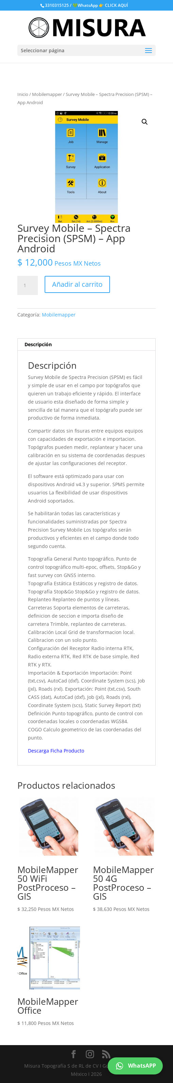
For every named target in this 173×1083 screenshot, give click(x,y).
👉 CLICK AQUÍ (113, 5)
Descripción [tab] (38, 344)
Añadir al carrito (77, 284)
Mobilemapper (47, 94)
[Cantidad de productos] (27, 285)
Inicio (22, 94)
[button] (145, 122)
